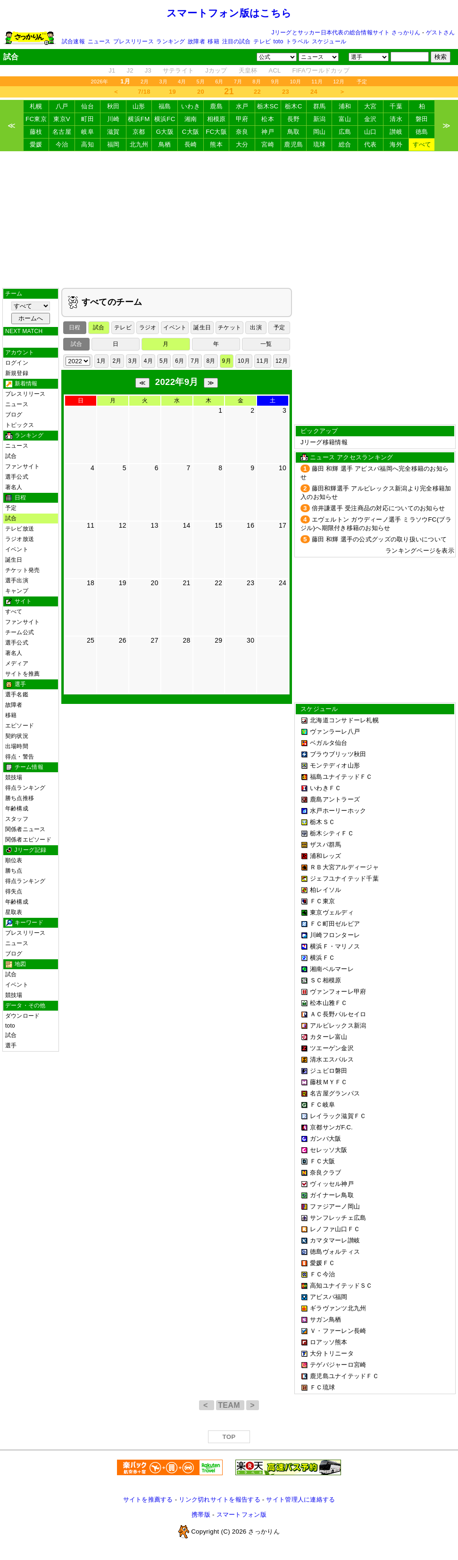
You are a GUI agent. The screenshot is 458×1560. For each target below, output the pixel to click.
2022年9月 (177, 382)
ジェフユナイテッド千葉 (344, 878)
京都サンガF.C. (331, 1127)
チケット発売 (22, 570)
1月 (101, 361)
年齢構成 (16, 808)
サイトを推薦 (22, 673)
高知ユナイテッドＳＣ (341, 1285)
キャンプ (16, 591)
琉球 (319, 144)
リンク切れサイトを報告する (219, 1499)
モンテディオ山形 (335, 765)
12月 (338, 81)
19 (172, 91)
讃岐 (396, 131)
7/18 (144, 91)
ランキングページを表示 (419, 550)
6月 (219, 81)
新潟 (319, 119)
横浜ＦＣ (322, 957)
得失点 (14, 891)
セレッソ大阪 (329, 1149)
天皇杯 (248, 70)
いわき (190, 106)
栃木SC (268, 106)
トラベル (297, 41)
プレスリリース (133, 41)
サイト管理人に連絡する (300, 1499)
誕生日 (14, 559)
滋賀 (113, 131)
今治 (62, 144)
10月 (295, 81)
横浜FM (139, 119)
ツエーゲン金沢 (332, 1048)
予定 (362, 81)
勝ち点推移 (19, 798)
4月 (182, 81)
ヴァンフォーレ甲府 (338, 991)
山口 (370, 131)
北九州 (139, 144)
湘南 (190, 119)
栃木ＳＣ (322, 821)
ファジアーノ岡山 (335, 1206)
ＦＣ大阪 (322, 1161)
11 (90, 525)
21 (186, 583)
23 (285, 91)
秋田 (113, 106)
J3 (148, 70)
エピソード (19, 725)
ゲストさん (440, 32)
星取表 (14, 912)
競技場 (14, 777)
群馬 (319, 106)
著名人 (14, 487)
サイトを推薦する (148, 1499)
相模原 (216, 119)
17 (282, 525)
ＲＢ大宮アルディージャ (344, 867)
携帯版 (201, 1514)
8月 (256, 81)
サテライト (178, 70)
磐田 (422, 119)
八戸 (62, 106)
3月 (163, 81)
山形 (139, 106)
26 (122, 640)
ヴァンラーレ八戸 (335, 731)
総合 (345, 144)
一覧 (266, 344)
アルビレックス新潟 (338, 1025)
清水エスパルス (332, 1059)
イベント (16, 549)
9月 (275, 81)
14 (186, 525)
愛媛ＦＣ (322, 1262)
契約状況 (16, 736)
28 (186, 640)
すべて (422, 144)
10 (282, 468)
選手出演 (16, 580)
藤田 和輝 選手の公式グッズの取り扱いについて (379, 539)
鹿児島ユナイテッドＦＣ (344, 1376)
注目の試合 (236, 41)
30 (250, 640)
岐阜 (87, 131)
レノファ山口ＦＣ (335, 1229)
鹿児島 (293, 144)
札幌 (36, 106)
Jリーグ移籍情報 (324, 442)
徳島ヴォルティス (335, 1251)
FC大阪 (216, 131)
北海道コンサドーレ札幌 (344, 720)
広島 (345, 131)
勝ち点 (14, 870)
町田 (87, 119)
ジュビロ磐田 (329, 1070)
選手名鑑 (16, 694)
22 (257, 91)
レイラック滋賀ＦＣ (338, 1115)
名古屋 (61, 131)
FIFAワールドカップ (321, 70)
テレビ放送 (19, 528)
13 (154, 525)
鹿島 (216, 106)
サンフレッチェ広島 (338, 1217)
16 (250, 525)
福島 (164, 106)
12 (122, 525)
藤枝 (36, 131)
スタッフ (16, 819)
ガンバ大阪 (325, 1138)
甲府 (242, 119)
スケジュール (329, 41)
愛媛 (36, 144)
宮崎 (267, 144)
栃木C (293, 106)
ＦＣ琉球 (322, 1387)
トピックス (19, 425)
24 (313, 91)
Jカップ (216, 70)
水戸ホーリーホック (338, 810)
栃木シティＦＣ (332, 833)
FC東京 (36, 119)
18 (90, 583)
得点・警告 (19, 756)
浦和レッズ (325, 855)
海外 (396, 144)
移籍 (213, 41)
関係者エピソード (28, 839)
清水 (396, 119)
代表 (370, 144)
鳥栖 (164, 144)
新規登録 (16, 373)
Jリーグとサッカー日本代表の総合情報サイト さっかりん (346, 32)
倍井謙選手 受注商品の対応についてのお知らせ (378, 508)
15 (218, 525)
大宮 (370, 106)
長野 (293, 119)
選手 (11, 1045)
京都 (139, 131)
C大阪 (190, 131)
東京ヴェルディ (332, 912)
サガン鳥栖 (325, 1319)
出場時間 (16, 746)
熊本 (216, 144)
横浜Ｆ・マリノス (335, 946)
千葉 (396, 106)
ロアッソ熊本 (329, 1342)
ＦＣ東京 (322, 901)
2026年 (99, 81)
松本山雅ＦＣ (329, 1002)
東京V (61, 119)
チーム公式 (19, 632)
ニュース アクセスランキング (351, 457)
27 (154, 640)
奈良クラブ (325, 1172)
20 (200, 91)
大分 (242, 144)
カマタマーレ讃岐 (335, 1240)
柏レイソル (325, 889)
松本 (267, 119)
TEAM (230, 1405)
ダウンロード (22, 1016)
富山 (345, 119)
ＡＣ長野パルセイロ (338, 1014)
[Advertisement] (229, 220)
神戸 (267, 131)
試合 (11, 456)
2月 (145, 81)
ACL (274, 70)
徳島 (422, 131)
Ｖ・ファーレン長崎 (338, 1330)
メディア (16, 663)
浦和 (345, 106)
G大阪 (165, 131)
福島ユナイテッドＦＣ (341, 776)
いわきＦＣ (325, 788)
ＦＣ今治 (322, 1274)
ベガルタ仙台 (329, 742)
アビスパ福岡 (329, 1296)
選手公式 (16, 477)
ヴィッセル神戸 (332, 1183)
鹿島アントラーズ (335, 799)
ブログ (14, 414)
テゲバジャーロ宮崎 (338, 1364)
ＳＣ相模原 (325, 980)
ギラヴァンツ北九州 (338, 1308)
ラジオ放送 (19, 539)
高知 (87, 144)
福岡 (113, 144)
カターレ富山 (329, 1036)
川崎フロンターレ (335, 935)
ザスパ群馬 (325, 844)
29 (218, 640)
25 (90, 640)
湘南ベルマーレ (332, 968)
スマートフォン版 (241, 1514)
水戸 (242, 106)
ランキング (170, 41)
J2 (129, 70)
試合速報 (73, 41)
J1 (111, 70)
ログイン (16, 362)
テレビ (262, 41)
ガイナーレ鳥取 (332, 1195)
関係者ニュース (25, 829)
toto (278, 41)
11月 (317, 81)
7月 (238, 81)
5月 (201, 81)
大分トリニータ (332, 1353)
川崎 (113, 119)
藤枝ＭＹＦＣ (329, 1082)
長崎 (190, 144)
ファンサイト (22, 466)
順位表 (14, 860)
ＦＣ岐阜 (322, 1104)
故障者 (196, 41)
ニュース (99, 41)
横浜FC (164, 119)
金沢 (370, 119)
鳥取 (293, 131)
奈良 (242, 131)
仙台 (87, 106)
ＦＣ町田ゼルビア (335, 923)
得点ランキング (25, 787)
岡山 (319, 131)
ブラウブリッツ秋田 (338, 754)
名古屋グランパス (335, 1093)
